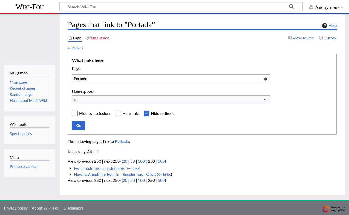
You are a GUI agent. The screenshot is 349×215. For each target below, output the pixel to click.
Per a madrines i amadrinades (99, 168)
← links (133, 168)
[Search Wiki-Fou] (181, 6)
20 (125, 161)
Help (329, 25)
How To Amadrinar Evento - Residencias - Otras (115, 174)
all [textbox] (76, 99)
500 (161, 161)
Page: (76, 68)
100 (141, 161)
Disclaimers (73, 208)
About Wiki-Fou (45, 208)
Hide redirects (163, 113)
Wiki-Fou (30, 7)
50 (132, 161)
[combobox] (171, 78)
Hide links (131, 113)
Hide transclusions (95, 113)
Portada (77, 48)
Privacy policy (16, 208)
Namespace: (82, 91)
